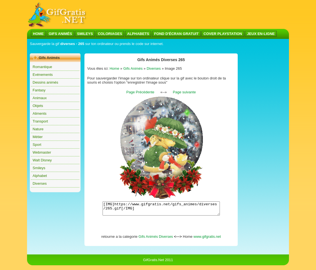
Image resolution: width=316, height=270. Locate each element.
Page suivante (184, 92)
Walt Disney (42, 160)
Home (114, 68)
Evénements (43, 74)
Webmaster (42, 152)
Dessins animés (45, 82)
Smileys (39, 168)
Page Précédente (140, 92)
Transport (40, 121)
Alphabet (40, 176)
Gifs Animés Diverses (155, 239)
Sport (37, 144)
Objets (38, 106)
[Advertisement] (131, 50)
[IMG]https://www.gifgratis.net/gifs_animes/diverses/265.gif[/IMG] (161, 209)
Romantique (42, 67)
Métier (38, 137)
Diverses (40, 183)
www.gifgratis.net (207, 239)
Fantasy (39, 90)
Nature (38, 129)
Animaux (40, 98)
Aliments (40, 113)
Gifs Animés (132, 68)
